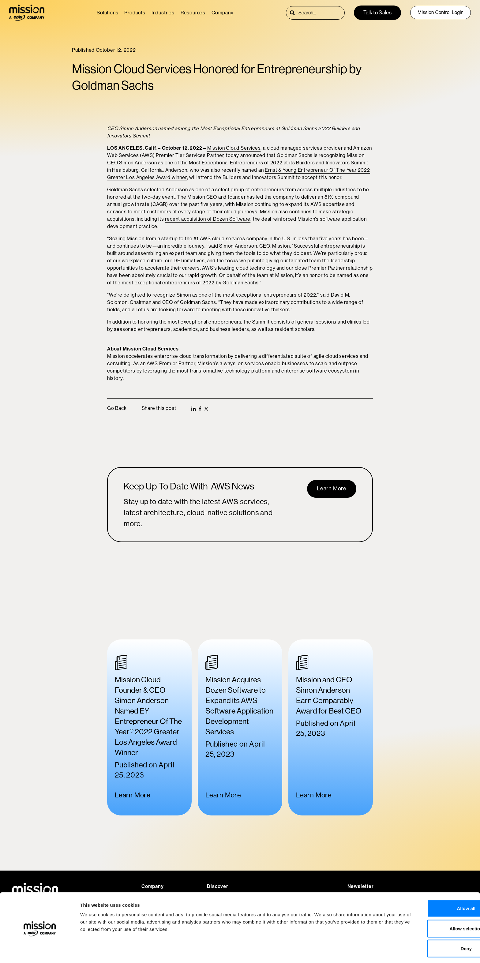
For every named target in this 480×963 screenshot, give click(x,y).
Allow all (429, 887)
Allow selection (428, 907)
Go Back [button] (117, 408)
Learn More (133, 795)
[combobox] (321, 12)
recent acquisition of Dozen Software (207, 219)
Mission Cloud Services (234, 148)
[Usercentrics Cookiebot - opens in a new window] (39, 951)
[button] (193, 409)
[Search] (292, 12)
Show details (321, 951)
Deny (429, 927)
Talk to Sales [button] (377, 12)
